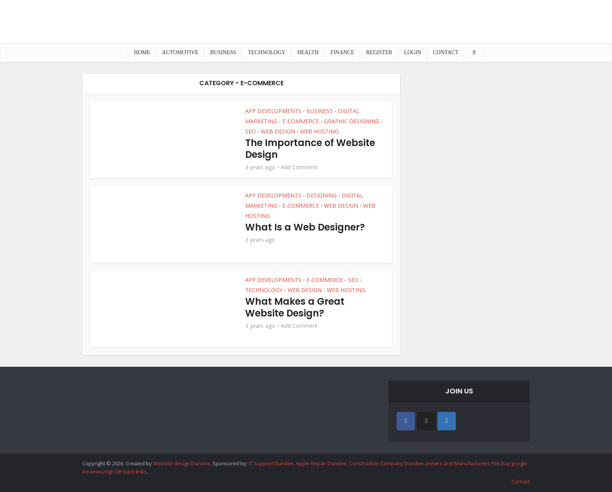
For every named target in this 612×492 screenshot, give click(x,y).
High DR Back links (125, 471)
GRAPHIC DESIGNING (351, 121)
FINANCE (342, 52)
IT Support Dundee (271, 463)
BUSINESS (223, 52)
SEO (250, 131)
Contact (521, 481)
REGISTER (379, 52)
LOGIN (412, 52)
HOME (142, 52)
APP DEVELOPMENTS (273, 111)
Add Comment (299, 167)
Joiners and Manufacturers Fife (463, 463)
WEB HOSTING (319, 131)
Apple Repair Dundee (321, 463)
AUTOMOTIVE (180, 52)
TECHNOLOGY (267, 52)
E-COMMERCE (300, 121)
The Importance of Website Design (310, 148)
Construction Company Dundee (386, 463)
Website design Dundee (181, 463)
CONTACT (445, 52)
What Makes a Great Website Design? (294, 307)
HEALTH (308, 52)
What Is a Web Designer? (305, 227)
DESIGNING (321, 195)
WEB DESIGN (278, 131)
